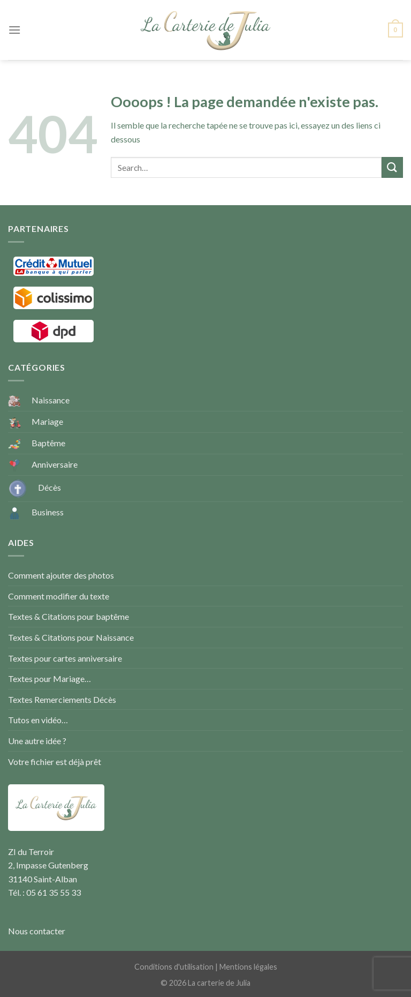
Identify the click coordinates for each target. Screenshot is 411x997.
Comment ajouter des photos (61, 575)
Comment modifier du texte (58, 596)
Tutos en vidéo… (38, 720)
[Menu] (14, 30)
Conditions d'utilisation (174, 966)
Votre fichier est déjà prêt (54, 761)
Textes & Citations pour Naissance (71, 637)
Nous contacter (36, 931)
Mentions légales (248, 966)
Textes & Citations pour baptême (68, 616)
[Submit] (392, 167)
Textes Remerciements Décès (62, 699)
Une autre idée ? (37, 741)
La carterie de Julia (219, 982)
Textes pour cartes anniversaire (65, 658)
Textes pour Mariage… (49, 678)
